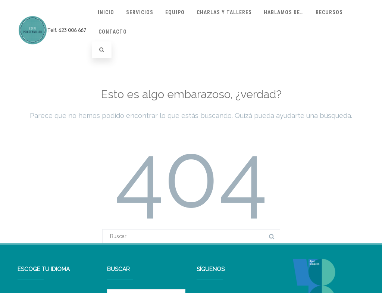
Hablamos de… (284, 12)
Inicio (106, 12)
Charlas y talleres (224, 12)
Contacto (112, 32)
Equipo (175, 12)
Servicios (139, 12)
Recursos (329, 12)
